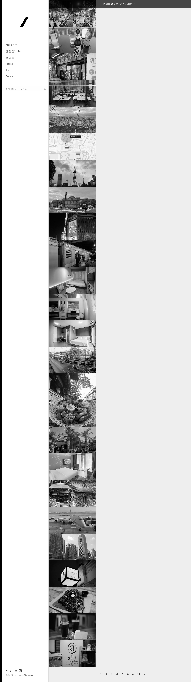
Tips (8, 70)
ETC (8, 82)
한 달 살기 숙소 (14, 51)
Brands (9, 76)
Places (9, 63)
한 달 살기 (11, 57)
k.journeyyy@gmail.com (24, 675)
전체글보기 (12, 45)
